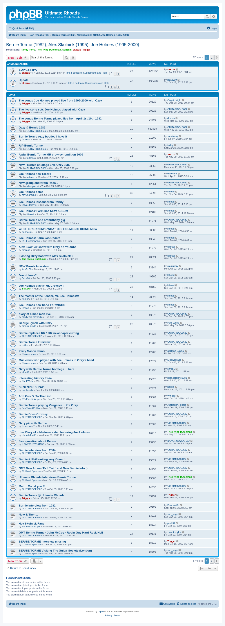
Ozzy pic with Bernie (33, 423)
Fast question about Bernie (37, 441)
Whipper (171, 395)
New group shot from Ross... (38, 183)
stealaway (172, 136)
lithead (170, 191)
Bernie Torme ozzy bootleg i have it (43, 136)
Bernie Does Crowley (33, 414)
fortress (26, 139)
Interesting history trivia (35, 378)
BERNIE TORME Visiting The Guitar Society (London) (55, 550)
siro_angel (173, 514)
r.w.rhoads (27, 390)
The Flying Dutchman (48, 49)
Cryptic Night (174, 100)
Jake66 (26, 278)
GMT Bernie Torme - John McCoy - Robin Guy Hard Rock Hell (61, 532)
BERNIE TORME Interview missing (42, 541)
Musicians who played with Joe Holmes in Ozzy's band (56, 360)
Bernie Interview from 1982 (37, 505)
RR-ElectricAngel (31, 241)
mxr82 (25, 299)
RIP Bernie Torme (31, 145)
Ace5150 (26, 269)
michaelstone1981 (177, 377)
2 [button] (211, 58)
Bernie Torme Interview (35, 342)
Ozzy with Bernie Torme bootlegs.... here (46, 369)
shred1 (25, 372)
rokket (25, 345)
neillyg (170, 386)
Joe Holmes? (28, 275)
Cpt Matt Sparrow (176, 423)
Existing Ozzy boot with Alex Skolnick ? (46, 256)
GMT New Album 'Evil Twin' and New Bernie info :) (53, 468)
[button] (216, 57)
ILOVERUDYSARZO (33, 444)
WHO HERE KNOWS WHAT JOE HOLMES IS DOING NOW (58, 229)
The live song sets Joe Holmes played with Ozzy (52, 109)
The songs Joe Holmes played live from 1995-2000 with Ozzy (60, 100)
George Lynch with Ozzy (35, 323)
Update (24, 80)
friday (170, 145)
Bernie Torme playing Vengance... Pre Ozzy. (48, 405)
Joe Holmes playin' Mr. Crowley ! (41, 285)
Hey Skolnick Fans (31, 523)
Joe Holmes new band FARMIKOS (42, 305)
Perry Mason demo (32, 351)
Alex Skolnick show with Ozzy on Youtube (47, 247)
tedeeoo (31, 177)
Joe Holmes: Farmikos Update (39, 238)
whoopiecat (33, 186)
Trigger (86, 49)
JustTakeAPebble (31, 408)
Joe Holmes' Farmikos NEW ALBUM (43, 211)
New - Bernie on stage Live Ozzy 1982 (44, 164)
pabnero (26, 232)
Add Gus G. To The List (35, 396)
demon (171, 118)
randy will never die (32, 317)
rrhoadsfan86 (29, 435)
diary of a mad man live (35, 314)
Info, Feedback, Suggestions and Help (86, 72)
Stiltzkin (67, 49)
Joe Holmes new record (35, 173)
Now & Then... (28, 514)
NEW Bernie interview (34, 266)
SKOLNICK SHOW (31, 387)
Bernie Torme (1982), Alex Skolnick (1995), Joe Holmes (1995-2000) (72, 44)
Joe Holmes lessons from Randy (41, 202)
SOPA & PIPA (28, 69)
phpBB (101, 611)
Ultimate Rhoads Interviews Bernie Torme (47, 477)
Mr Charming (29, 195)
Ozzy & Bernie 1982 (32, 127)
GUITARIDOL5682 (177, 109)
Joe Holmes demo (31, 192)
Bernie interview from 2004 (37, 450)
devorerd (172, 173)
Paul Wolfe (173, 322)
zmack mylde (29, 326)
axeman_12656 (175, 350)
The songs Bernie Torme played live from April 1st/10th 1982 (60, 118)
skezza (77, 49)
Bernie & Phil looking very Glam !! (42, 459)
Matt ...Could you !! (32, 486)
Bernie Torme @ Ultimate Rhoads (41, 495)
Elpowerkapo (29, 354)
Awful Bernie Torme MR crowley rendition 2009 (51, 154)
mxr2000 (172, 79)
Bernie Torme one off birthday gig (42, 220)
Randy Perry (28, 49)
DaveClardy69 (29, 205)
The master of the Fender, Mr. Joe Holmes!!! (49, 296)
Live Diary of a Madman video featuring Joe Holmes (54, 432)
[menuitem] (29, 28)
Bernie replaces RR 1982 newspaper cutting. (49, 333)
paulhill (171, 523)
